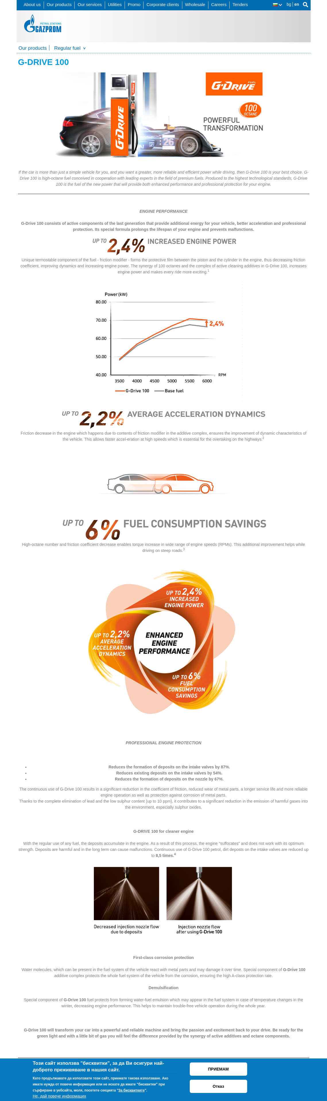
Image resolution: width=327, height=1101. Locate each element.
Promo (134, 4)
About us (32, 4)
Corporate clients (162, 4)
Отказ (218, 1086)
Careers (219, 4)
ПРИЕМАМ (218, 1069)
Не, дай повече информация (59, 1096)
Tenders (240, 4)
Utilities (115, 4)
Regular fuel (67, 48)
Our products (59, 4)
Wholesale (195, 4)
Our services (90, 4)
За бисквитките (131, 1090)
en (296, 4)
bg (289, 4)
